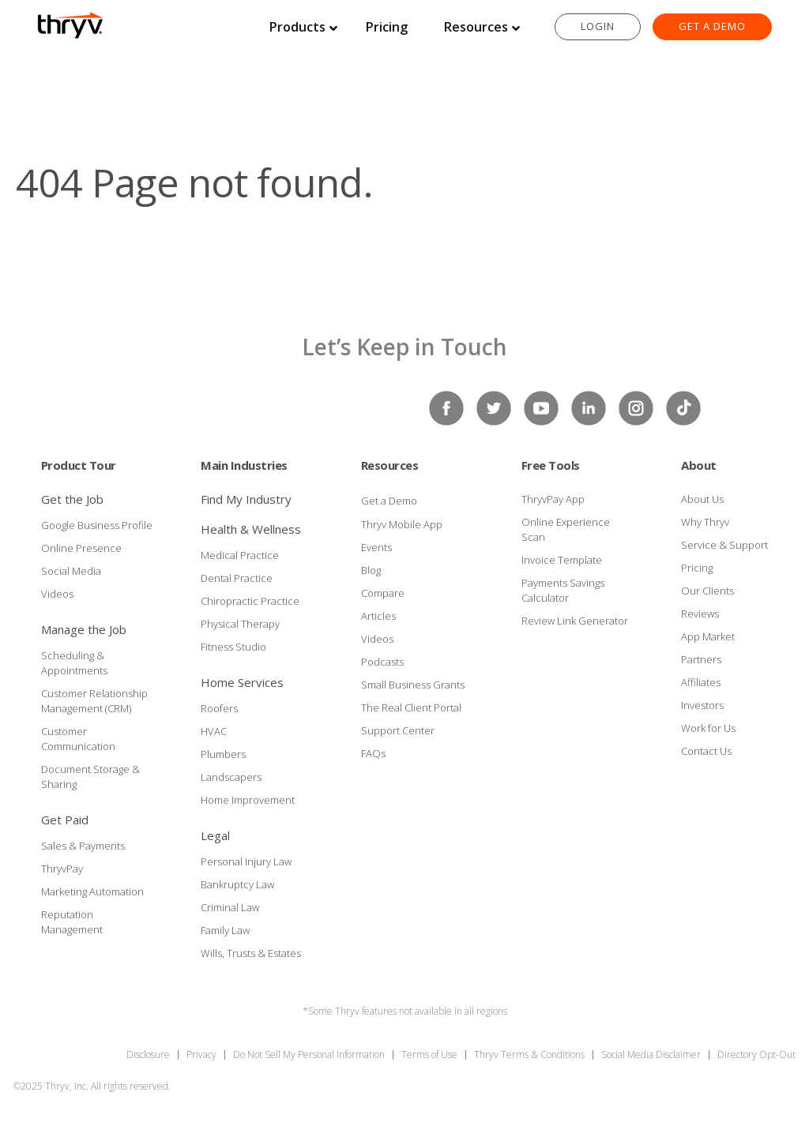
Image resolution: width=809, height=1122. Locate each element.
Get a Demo (712, 26)
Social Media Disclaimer (651, 1054)
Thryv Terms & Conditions (529, 1054)
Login (598, 26)
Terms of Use (429, 1054)
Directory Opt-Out (756, 1054)
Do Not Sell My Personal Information (309, 1054)
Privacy (201, 1054)
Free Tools (550, 465)
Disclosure (148, 1054)
